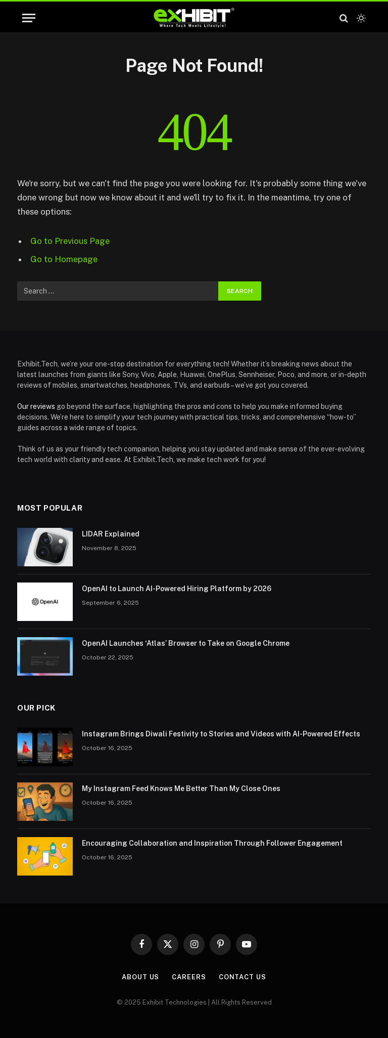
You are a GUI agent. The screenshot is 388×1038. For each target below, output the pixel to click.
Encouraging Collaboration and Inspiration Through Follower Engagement (212, 843)
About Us (140, 977)
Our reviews (36, 406)
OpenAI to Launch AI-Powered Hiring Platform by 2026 (176, 589)
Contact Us (242, 977)
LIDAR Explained (110, 534)
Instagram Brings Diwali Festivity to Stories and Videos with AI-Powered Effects (221, 734)
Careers (189, 977)
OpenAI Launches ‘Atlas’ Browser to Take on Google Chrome (185, 643)
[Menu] (28, 18)
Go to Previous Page (70, 241)
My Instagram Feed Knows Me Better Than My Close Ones (181, 788)
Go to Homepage (64, 259)
